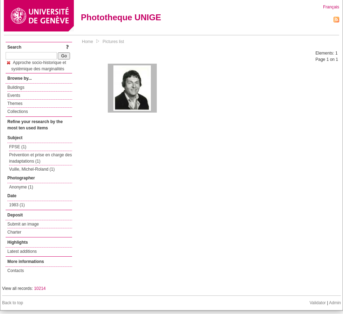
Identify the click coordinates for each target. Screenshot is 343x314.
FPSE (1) (17, 146)
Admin (335, 302)
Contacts (15, 270)
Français (331, 7)
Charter (14, 232)
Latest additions (22, 251)
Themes (14, 103)
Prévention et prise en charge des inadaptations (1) (40, 158)
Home (87, 41)
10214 (40, 288)
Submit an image (23, 224)
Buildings (15, 87)
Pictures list (113, 41)
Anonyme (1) (21, 187)
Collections (17, 111)
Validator (317, 302)
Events (13, 95)
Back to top (12, 302)
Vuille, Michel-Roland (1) (32, 169)
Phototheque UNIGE (121, 17)
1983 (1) (17, 204)
